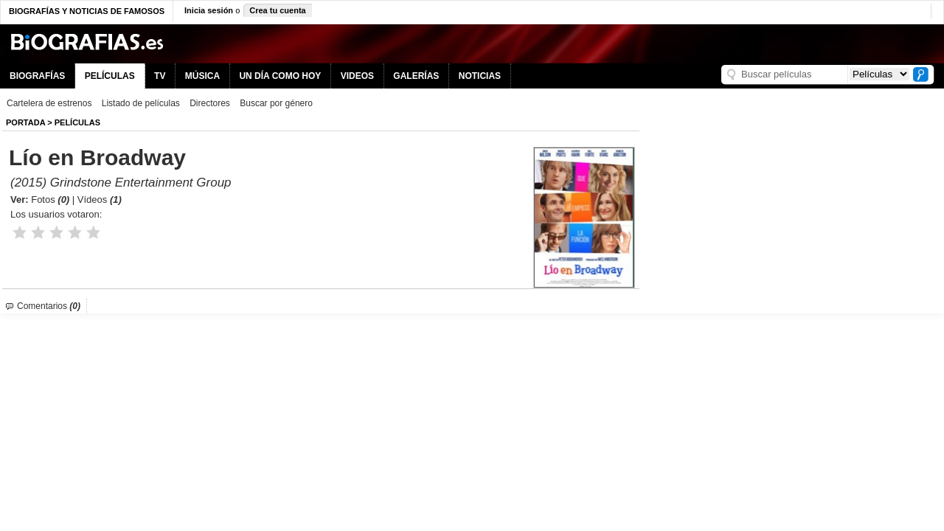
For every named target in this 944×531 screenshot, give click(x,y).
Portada (25, 122)
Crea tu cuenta (277, 10)
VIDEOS (357, 76)
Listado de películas (141, 103)
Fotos (50, 199)
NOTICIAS (480, 76)
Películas (77, 122)
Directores (210, 103)
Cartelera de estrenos (49, 103)
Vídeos (99, 199)
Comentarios (48, 306)
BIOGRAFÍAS (37, 76)
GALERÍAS (416, 76)
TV (159, 76)
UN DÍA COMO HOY (280, 76)
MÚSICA (202, 76)
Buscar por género (276, 103)
